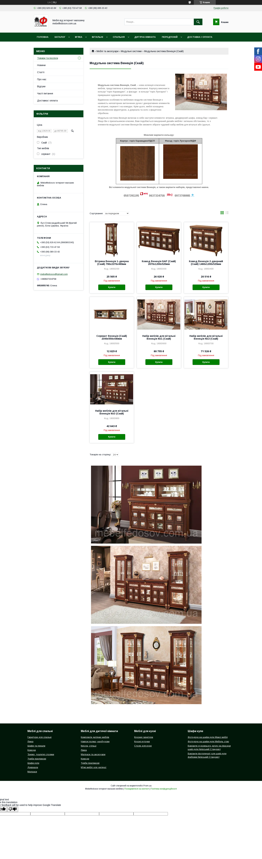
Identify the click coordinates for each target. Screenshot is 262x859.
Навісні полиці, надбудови (95, 741)
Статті (40, 72)
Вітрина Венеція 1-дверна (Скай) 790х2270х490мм (112, 262)
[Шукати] (198, 22)
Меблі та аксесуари (107, 51)
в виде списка (226, 213)
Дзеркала (32, 767)
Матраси (32, 771)
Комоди (31, 750)
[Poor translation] (12, 809)
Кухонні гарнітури (143, 737)
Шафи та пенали (36, 745)
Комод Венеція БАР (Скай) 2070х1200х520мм (159, 262)
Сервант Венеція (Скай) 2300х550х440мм (111, 337)
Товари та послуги (47, 58)
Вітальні (97, 37)
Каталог (60, 37)
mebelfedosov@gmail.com (54, 274)
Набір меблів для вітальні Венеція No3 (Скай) (111, 412)
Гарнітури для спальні (39, 737)
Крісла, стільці (88, 745)
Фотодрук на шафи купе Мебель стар (208, 741)
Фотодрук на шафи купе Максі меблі (208, 737)
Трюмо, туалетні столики (40, 754)
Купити (111, 287)
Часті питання (45, 93)
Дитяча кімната (145, 37)
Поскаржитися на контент (136, 789)
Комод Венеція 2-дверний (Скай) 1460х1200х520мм (206, 262)
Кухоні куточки (142, 741)
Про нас (41, 79)
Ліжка (30, 741)
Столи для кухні (143, 745)
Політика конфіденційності (164, 789)
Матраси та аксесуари (93, 754)
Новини (41, 65)
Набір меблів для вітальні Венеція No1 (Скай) (158, 337)
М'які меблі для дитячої (93, 767)
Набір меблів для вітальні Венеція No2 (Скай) (206, 337)
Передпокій (170, 37)
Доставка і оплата (199, 37)
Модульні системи (131, 51)
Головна (42, 37)
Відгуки (41, 86)
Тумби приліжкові (36, 758)
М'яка (78, 37)
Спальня (119, 37)
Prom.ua (147, 785)
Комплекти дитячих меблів (95, 737)
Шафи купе (33, 763)
